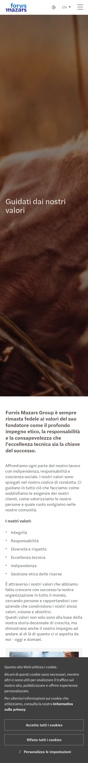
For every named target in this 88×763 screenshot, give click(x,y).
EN (64, 7)
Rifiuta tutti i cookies (44, 739)
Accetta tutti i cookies (44, 725)
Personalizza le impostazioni (44, 751)
